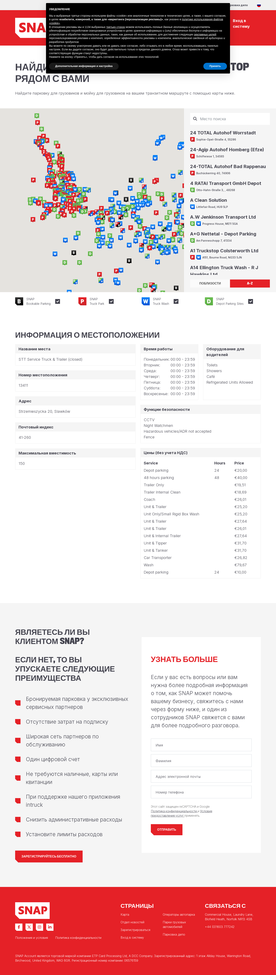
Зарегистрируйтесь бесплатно (48, 856)
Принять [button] (215, 66)
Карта (125, 914)
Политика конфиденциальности (174, 811)
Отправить (166, 829)
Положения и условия (31, 938)
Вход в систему (132, 937)
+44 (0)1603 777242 (219, 927)
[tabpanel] (230, 194)
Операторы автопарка (179, 914)
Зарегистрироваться (135, 930)
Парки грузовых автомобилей (174, 924)
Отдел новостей (132, 922)
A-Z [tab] (250, 283)
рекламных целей (205, 34)
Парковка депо (237, 5)
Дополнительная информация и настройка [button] (84, 66)
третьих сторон (115, 27)
